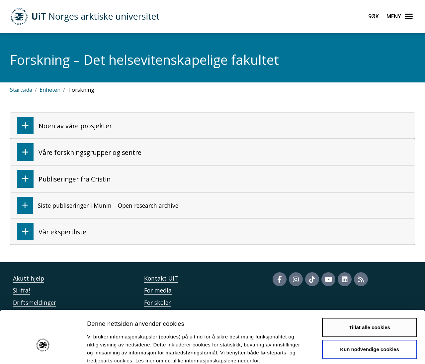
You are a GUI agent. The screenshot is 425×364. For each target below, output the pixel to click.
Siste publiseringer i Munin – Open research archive (97, 205)
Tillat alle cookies (369, 291)
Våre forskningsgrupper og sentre (79, 152)
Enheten (50, 89)
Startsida (21, 89)
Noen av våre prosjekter (64, 125)
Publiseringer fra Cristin (64, 178)
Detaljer (353, 351)
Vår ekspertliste (51, 231)
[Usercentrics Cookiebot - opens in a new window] (43, 351)
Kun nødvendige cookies (369, 312)
